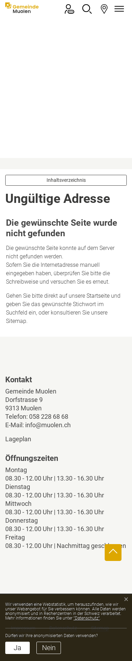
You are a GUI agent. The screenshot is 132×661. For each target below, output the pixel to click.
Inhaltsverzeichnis (66, 180)
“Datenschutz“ (87, 618)
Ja (17, 647)
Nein (49, 647)
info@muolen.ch (48, 425)
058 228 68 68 (48, 416)
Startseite (98, 295)
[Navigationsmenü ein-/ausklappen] (118, 9)
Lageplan (24, 439)
